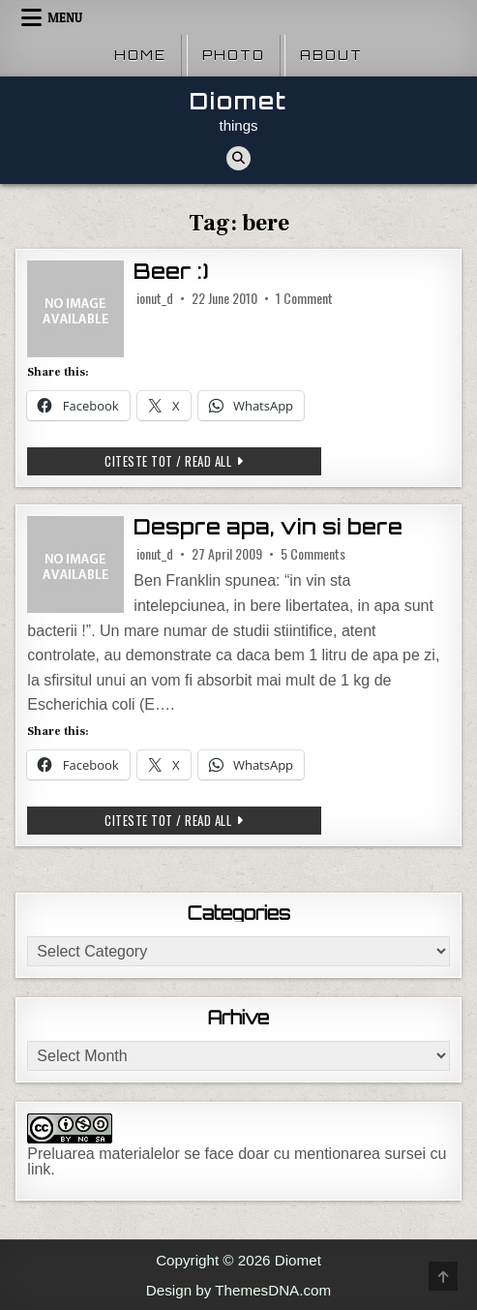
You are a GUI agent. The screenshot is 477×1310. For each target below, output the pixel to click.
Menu (64, 17)
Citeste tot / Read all (179, 462)
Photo (233, 55)
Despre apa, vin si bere (268, 527)
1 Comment (304, 298)
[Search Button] (238, 158)
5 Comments (313, 554)
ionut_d (154, 298)
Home (140, 55)
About (331, 55)
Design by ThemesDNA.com (238, 1290)
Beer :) (171, 271)
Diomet (238, 101)
